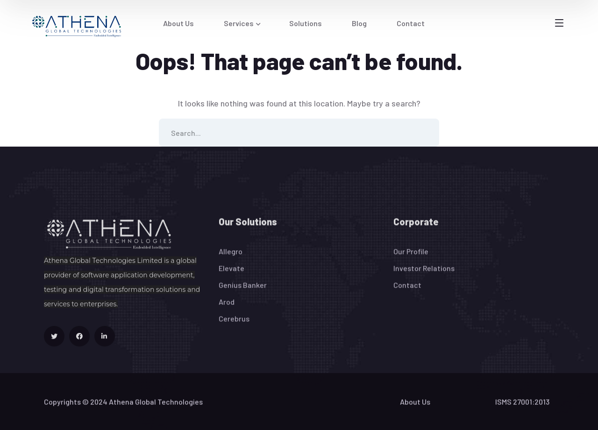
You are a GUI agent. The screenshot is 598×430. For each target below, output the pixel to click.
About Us (415, 406)
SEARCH (425, 132)
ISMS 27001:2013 (522, 406)
